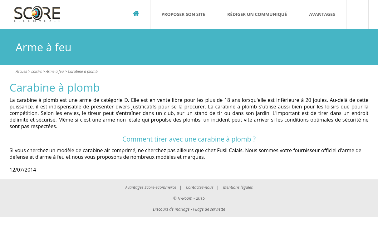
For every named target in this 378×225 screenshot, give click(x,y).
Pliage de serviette (209, 209)
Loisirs (36, 71)
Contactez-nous (199, 187)
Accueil (21, 71)
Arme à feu (55, 71)
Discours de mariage (171, 209)
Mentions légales (238, 187)
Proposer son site (183, 14)
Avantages (322, 14)
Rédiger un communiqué (257, 14)
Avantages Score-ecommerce (150, 187)
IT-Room (185, 198)
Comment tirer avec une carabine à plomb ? (189, 139)
